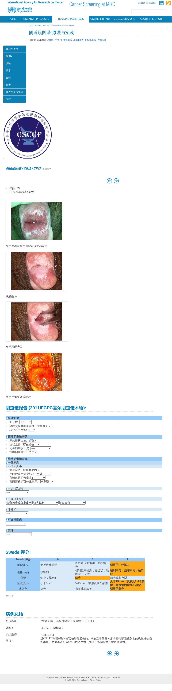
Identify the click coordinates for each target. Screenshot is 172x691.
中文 (57, 40)
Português (89, 39)
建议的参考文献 (14, 92)
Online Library (100, 18)
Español (77, 39)
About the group (151, 18)
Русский (101, 39)
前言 (8, 70)
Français (151, 3)
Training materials (71, 18)
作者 (8, 84)
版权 (8, 99)
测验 (8, 63)
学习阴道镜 (13, 49)
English (141, 3)
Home (12, 18)
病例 (9, 56)
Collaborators (124, 18)
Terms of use (82, 680)
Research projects (35, 18)
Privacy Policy (95, 680)
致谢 (8, 77)
